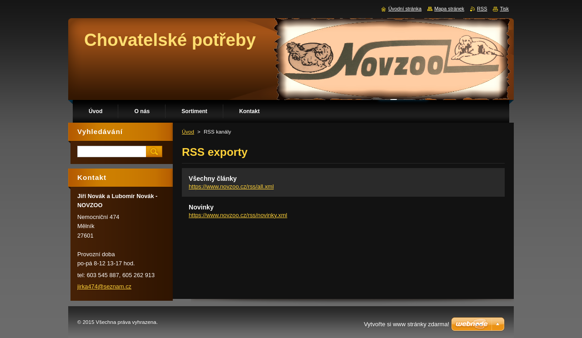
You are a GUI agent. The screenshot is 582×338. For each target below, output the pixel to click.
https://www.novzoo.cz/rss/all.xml (231, 186)
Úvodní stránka (404, 8)
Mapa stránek (449, 8)
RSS (482, 8)
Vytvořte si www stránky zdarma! (406, 324)
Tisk (504, 8)
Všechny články (213, 178)
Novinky (201, 207)
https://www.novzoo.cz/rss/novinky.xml (238, 215)
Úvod (188, 131)
